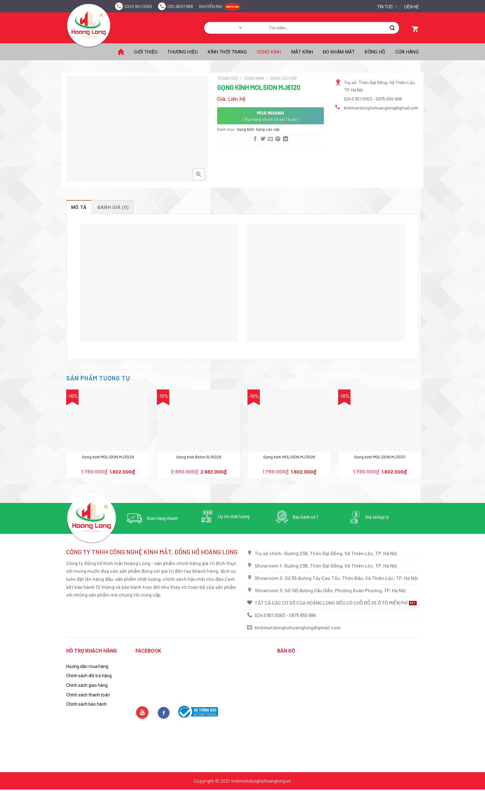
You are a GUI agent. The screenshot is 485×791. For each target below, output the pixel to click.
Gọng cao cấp (283, 78)
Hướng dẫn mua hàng (87, 666)
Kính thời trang (227, 52)
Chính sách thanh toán (88, 694)
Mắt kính (302, 52)
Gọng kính (269, 52)
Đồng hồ (375, 52)
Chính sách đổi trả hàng (89, 675)
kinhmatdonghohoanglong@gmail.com (381, 107)
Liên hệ (411, 6)
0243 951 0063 (138, 6)
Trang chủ (227, 78)
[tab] (79, 207)
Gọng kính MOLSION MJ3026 (289, 456)
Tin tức (387, 7)
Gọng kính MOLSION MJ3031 (380, 456)
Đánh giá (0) (113, 207)
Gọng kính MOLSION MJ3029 (108, 456)
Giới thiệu (145, 52)
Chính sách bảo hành (86, 704)
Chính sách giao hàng (87, 685)
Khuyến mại (210, 6)
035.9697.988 (180, 6)
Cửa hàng (407, 52)
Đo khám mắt (339, 52)
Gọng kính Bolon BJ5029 (198, 456)
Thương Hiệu (182, 52)
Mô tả (79, 207)
